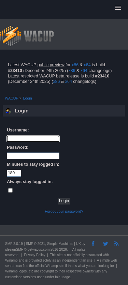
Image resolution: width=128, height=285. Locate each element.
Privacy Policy (34, 255)
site (60, 255)
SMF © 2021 (35, 244)
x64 (87, 65)
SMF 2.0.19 (14, 244)
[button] (118, 8)
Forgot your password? (64, 211)
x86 (75, 65)
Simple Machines (60, 244)
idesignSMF (14, 249)
